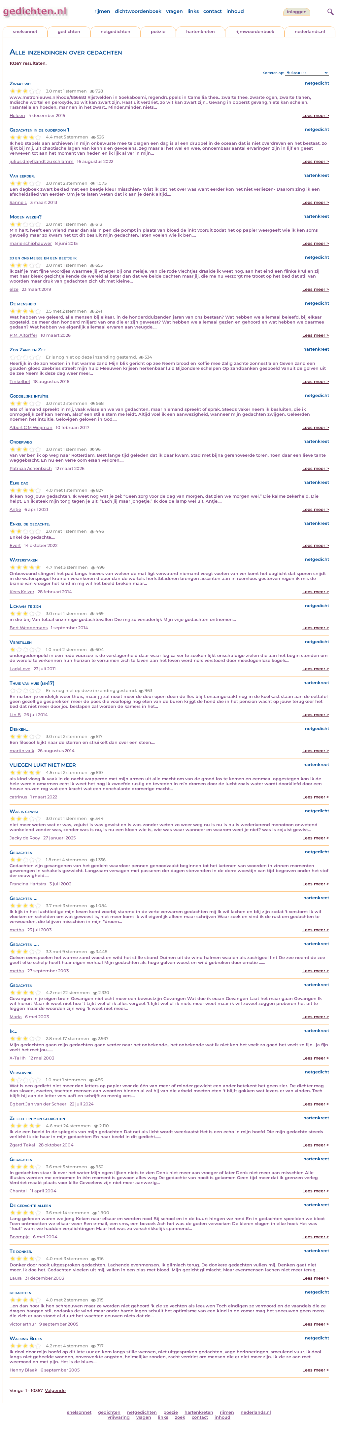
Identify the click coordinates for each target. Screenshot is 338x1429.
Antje (15, 509)
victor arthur (23, 1324)
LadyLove (20, 668)
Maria (16, 1016)
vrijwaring (119, 1417)
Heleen (17, 115)
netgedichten (115, 31)
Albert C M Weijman (31, 427)
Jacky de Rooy (25, 837)
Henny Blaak (23, 1370)
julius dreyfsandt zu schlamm (42, 161)
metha (17, 929)
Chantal (18, 1190)
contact (212, 11)
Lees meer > (315, 115)
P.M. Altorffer (23, 335)
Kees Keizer (22, 591)
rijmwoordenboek (254, 31)
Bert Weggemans (29, 627)
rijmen (102, 11)
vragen (174, 11)
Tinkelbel (20, 381)
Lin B (15, 714)
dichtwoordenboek (138, 11)
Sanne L (18, 202)
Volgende (55, 1390)
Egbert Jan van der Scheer (38, 1103)
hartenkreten (200, 31)
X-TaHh (18, 1058)
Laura (16, 1278)
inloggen (297, 11)
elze (14, 289)
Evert (15, 545)
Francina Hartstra (28, 883)
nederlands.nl (310, 31)
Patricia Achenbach (31, 468)
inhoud (235, 11)
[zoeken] (329, 11)
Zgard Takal (22, 1144)
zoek (180, 1417)
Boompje (20, 1236)
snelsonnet (25, 31)
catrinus (18, 796)
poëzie (158, 31)
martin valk (22, 750)
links (193, 11)
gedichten (69, 31)
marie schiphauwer (31, 243)
